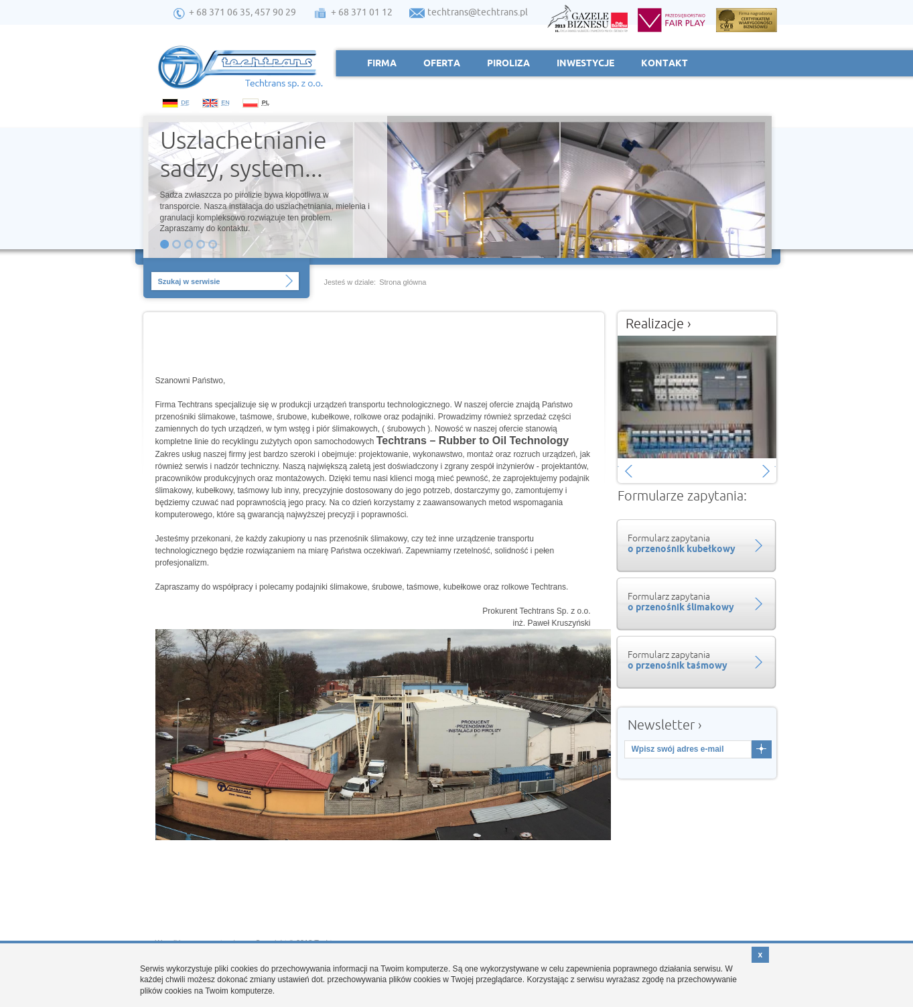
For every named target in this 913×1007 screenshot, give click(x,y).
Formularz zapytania (695, 543)
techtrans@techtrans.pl (477, 12)
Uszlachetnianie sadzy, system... (243, 153)
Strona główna (402, 282)
